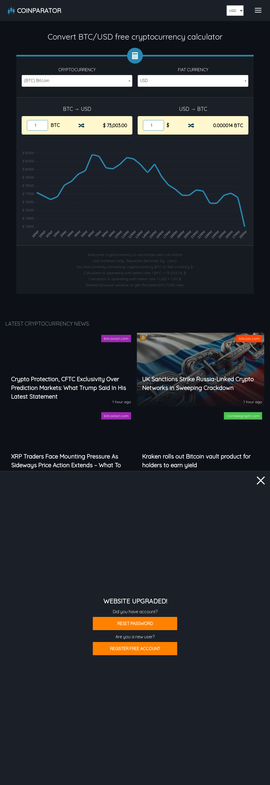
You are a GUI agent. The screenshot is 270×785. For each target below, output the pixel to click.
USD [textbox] (144, 80)
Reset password (135, 623)
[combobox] (77, 81)
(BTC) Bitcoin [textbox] (36, 80)
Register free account (135, 648)
